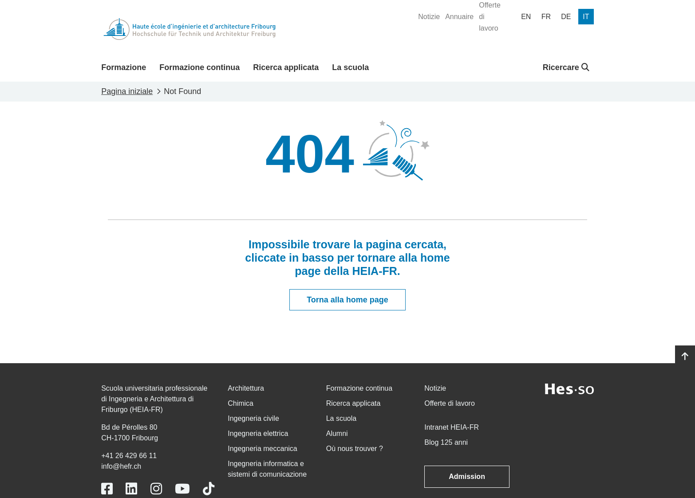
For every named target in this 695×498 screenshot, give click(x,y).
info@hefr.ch (121, 466)
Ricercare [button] (566, 67)
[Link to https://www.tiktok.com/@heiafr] (208, 489)
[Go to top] (685, 356)
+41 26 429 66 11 (129, 455)
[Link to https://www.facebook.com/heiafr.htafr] (107, 489)
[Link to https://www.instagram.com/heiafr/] (156, 489)
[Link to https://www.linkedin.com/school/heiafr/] (131, 489)
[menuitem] (429, 17)
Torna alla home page (347, 299)
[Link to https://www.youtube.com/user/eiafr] (182, 489)
